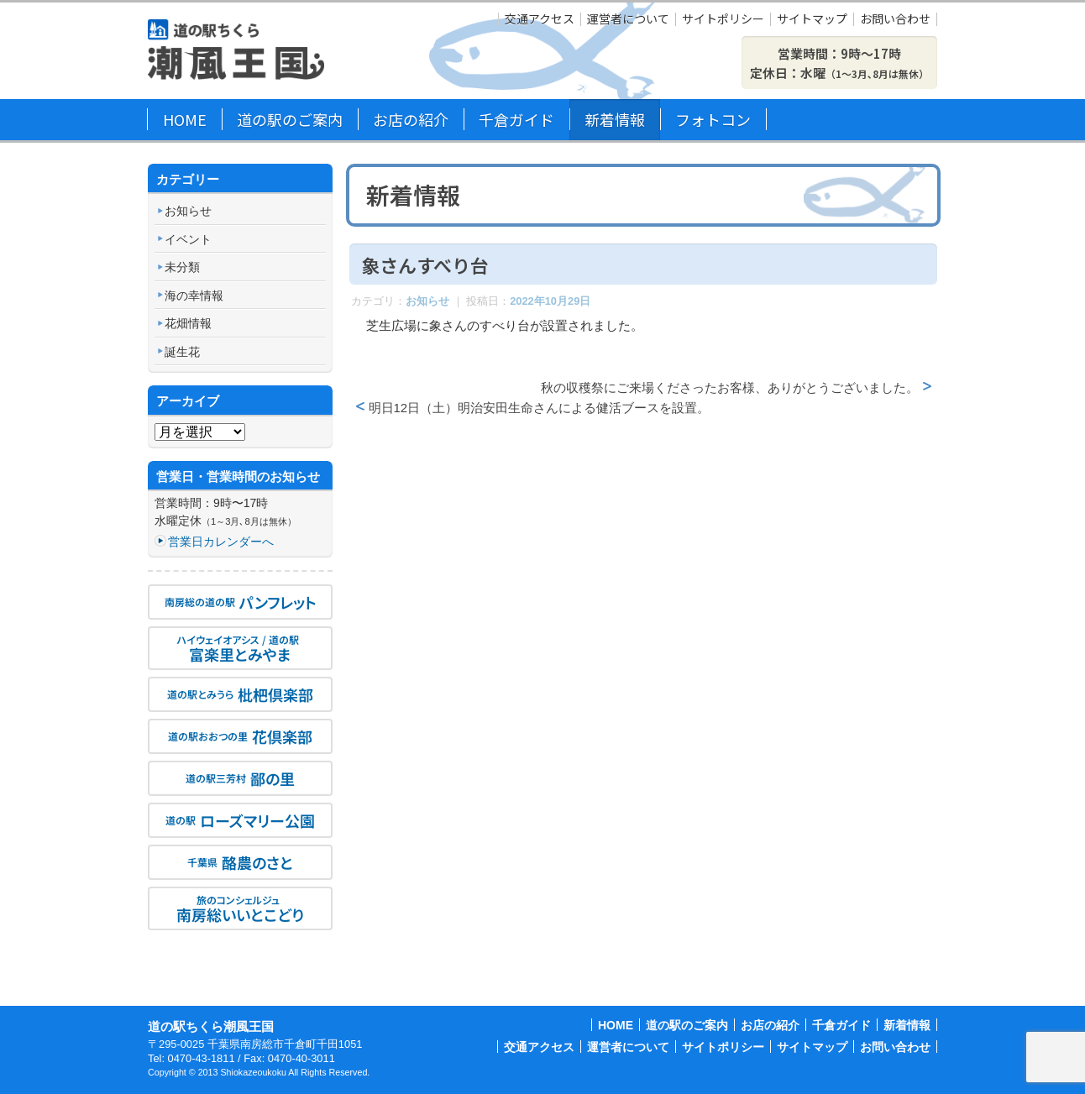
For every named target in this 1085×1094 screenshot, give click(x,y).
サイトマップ (812, 19)
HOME (185, 119)
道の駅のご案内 (290, 119)
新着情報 (614, 119)
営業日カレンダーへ (221, 541)
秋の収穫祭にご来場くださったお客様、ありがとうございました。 (730, 387)
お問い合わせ (895, 19)
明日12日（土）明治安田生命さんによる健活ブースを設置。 (539, 407)
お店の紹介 (410, 119)
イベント (188, 239)
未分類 (182, 267)
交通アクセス (539, 19)
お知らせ (427, 301)
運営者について (628, 19)
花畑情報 (188, 323)
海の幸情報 (194, 295)
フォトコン (713, 119)
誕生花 (182, 352)
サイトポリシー (723, 19)
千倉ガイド (516, 119)
